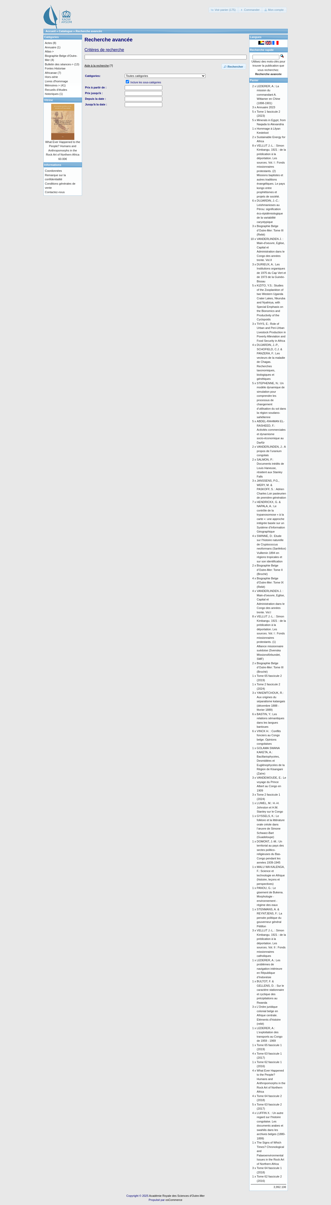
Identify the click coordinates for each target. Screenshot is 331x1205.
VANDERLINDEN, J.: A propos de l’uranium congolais (271, 451)
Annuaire (50, 47)
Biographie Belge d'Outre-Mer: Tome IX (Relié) (270, 582)
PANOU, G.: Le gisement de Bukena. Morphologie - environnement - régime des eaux (270, 896)
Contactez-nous (55, 192)
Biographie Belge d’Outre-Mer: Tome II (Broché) (270, 569)
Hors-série (51, 76)
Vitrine (48, 100)
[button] (224, 10)
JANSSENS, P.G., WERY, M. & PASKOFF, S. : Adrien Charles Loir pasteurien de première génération (271, 489)
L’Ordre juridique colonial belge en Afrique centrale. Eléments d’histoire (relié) (269, 1015)
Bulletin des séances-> (59, 64)
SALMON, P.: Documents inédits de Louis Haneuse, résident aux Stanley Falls (270, 468)
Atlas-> (49, 51)
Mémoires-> (52, 85)
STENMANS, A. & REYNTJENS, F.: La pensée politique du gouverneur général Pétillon (269, 918)
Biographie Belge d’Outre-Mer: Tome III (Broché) (270, 667)
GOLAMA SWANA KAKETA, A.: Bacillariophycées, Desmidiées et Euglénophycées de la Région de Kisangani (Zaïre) (270, 761)
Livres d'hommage (56, 81)
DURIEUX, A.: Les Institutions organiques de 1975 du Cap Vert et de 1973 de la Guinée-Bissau (271, 273)
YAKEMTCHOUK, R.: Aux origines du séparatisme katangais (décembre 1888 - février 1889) (271, 701)
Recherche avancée (89, 31)
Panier (254, 80)
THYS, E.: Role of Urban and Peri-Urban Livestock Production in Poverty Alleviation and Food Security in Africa (271, 332)
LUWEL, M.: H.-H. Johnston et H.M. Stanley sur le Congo (270, 807)
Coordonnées (53, 170)
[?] (99, 65)
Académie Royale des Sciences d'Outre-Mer (177, 1195)
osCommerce (174, 1199)
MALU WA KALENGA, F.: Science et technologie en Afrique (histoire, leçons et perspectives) (271, 875)
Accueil (51, 31)
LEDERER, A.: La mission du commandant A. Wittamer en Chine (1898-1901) (268, 95)
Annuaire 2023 (266, 107)
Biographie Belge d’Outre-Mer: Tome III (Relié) (270, 230)
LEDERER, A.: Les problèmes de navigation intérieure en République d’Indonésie (269, 969)
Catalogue (66, 31)
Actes (48, 42)
